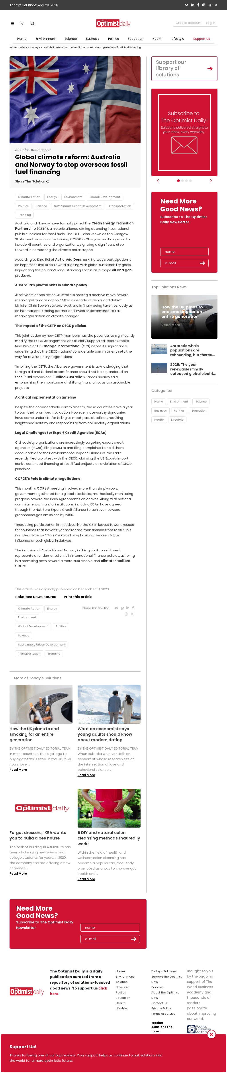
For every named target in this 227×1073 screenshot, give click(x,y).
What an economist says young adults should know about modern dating (105, 734)
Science (71, 38)
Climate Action (29, 197)
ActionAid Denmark (72, 259)
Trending (24, 215)
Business (92, 38)
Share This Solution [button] (32, 181)
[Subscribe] (178, 180)
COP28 (42, 488)
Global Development (105, 197)
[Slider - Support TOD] (186, 180)
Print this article (78, 596)
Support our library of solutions (171, 68)
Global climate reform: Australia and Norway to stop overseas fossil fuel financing (92, 47)
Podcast (157, 987)
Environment (45, 38)
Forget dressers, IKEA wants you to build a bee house (38, 835)
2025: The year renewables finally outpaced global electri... (193, 369)
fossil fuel (23, 377)
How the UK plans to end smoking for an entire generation (34, 734)
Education (135, 38)
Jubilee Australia (67, 377)
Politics (113, 38)
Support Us (201, 38)
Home (22, 38)
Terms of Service (163, 1014)
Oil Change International (59, 346)
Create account (189, 23)
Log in (210, 23)
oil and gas (122, 270)
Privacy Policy (161, 1008)
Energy (36, 47)
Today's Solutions (163, 971)
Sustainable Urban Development (78, 206)
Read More (18, 769)
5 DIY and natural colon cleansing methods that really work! (109, 838)
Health (157, 38)
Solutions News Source (35, 596)
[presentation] (186, 237)
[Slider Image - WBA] (182, 180)
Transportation (120, 206)
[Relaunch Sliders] (190, 180)
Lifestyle (178, 38)
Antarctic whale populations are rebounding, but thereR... (192, 350)
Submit (202, 263)
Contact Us (159, 1003)
